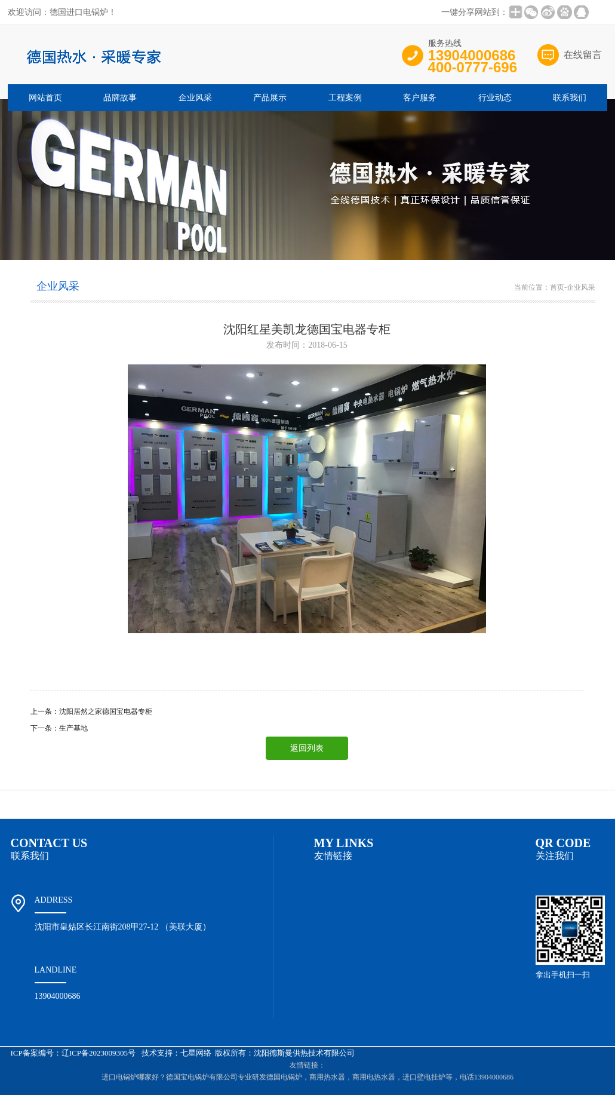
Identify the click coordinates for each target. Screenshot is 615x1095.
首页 (557, 287)
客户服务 (419, 97)
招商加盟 (375, 804)
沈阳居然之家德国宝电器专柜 (105, 711)
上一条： (44, 711)
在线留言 (583, 55)
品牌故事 (120, 97)
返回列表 (307, 748)
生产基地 (73, 728)
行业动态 (495, 97)
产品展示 (270, 97)
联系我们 (569, 97)
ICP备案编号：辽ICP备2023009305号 (73, 1052)
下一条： (44, 728)
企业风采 (195, 97)
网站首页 (45, 97)
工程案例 (345, 97)
